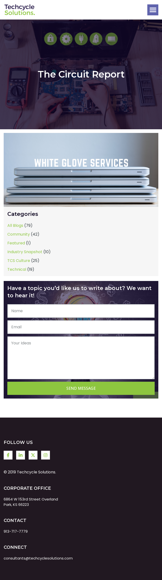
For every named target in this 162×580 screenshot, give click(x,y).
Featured (16, 243)
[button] (152, 9)
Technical (16, 269)
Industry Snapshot (24, 252)
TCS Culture (18, 260)
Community (18, 234)
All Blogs (15, 225)
